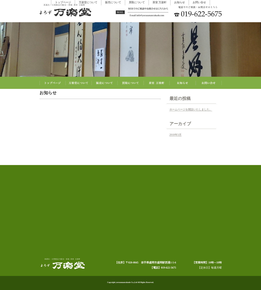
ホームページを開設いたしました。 (191, 109)
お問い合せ (186, 275)
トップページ (75, 275)
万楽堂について (95, 275)
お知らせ (170, 275)
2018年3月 (175, 134)
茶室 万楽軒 (153, 275)
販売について (115, 275)
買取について (135, 275)
